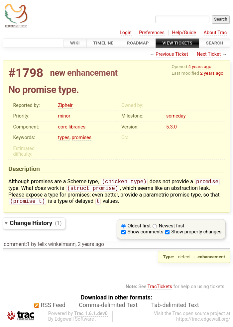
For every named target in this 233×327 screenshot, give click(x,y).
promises (82, 137)
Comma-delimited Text (108, 307)
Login (126, 33)
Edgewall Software (74, 321)
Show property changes (196, 234)
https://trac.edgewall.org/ (203, 321)
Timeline (103, 43)
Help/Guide (184, 33)
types (63, 137)
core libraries (71, 127)
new (57, 73)
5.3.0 (171, 127)
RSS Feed (53, 307)
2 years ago (211, 73)
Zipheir (65, 105)
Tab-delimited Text (175, 307)
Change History (35, 225)
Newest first (171, 228)
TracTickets (159, 288)
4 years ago (199, 66)
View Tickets (177, 43)
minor (64, 116)
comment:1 (17, 246)
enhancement (92, 73)
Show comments (146, 234)
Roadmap (138, 43)
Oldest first (139, 228)
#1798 (25, 73)
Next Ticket (209, 54)
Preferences (152, 33)
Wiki (75, 43)
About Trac (215, 33)
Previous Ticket (172, 54)
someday (176, 116)
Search (214, 43)
